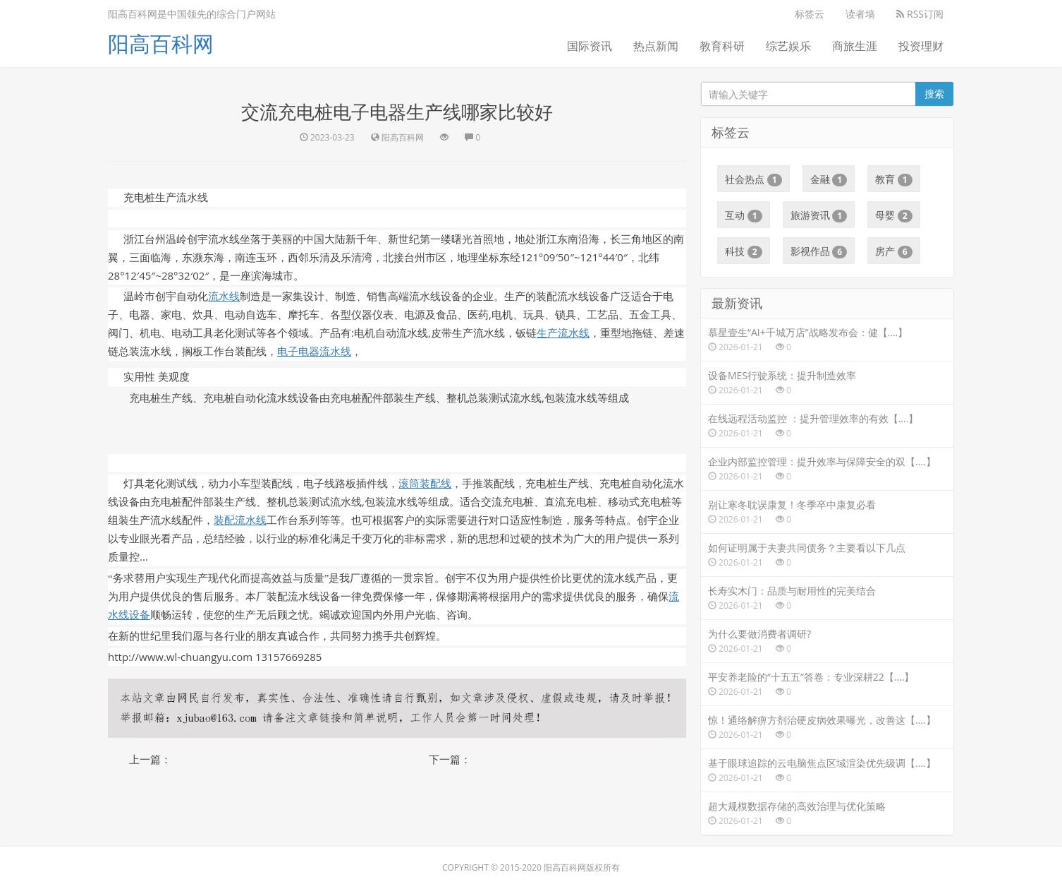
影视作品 (819, 251)
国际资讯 (589, 46)
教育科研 (722, 46)
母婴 (894, 215)
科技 (743, 251)
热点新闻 (655, 46)
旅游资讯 (819, 215)
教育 (894, 179)
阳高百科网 (161, 43)
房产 (894, 251)
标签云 (809, 13)
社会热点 (753, 179)
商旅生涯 (854, 46)
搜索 (934, 93)
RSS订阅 (920, 13)
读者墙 (860, 13)
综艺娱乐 (788, 46)
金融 (829, 179)
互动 (743, 215)
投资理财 (921, 46)
